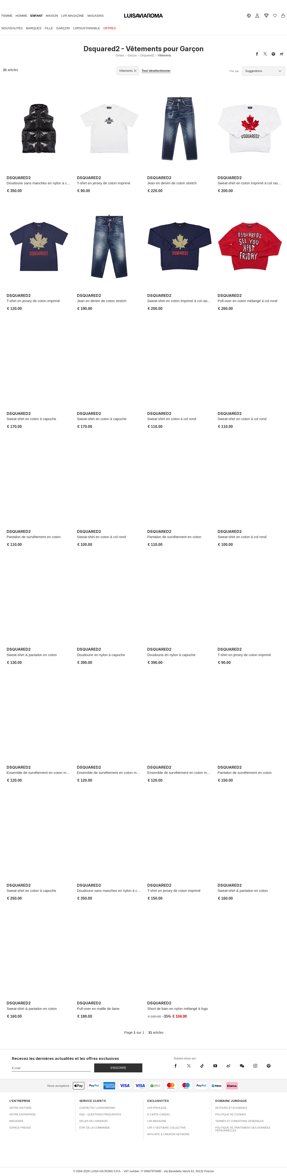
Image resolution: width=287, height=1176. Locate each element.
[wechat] (241, 1066)
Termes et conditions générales (239, 1121)
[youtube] (215, 1066)
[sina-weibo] (228, 1066)
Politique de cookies (230, 1114)
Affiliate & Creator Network (168, 1134)
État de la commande (94, 1127)
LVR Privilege (157, 1107)
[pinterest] (268, 1066)
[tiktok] (202, 1066)
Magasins (96, 15)
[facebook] (177, 1066)
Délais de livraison (93, 1121)
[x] (189, 1066)
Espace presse (20, 1127)
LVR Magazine (72, 15)
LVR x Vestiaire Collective (166, 1127)
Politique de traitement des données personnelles (242, 1129)
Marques (34, 28)
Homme (21, 15)
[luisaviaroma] (143, 16)
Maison (52, 15)
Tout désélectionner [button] (156, 70)
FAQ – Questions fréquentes (100, 1114)
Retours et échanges (231, 1107)
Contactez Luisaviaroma (97, 1107)
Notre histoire (20, 1107)
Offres (109, 28)
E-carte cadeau (158, 1114)
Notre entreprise (22, 1114)
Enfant (36, 15)
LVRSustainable (86, 28)
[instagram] (255, 1066)
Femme (7, 15)
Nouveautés (12, 28)
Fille (49, 28)
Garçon (63, 28)
